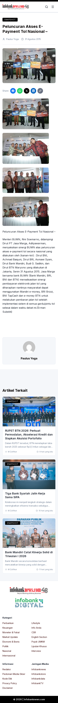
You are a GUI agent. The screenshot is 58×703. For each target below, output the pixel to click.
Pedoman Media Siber (13, 674)
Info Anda (36, 627)
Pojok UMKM (38, 641)
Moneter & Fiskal (10, 632)
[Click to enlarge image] (29, 65)
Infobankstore (39, 674)
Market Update (10, 637)
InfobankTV (37, 683)
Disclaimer (7, 688)
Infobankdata (38, 678)
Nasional (6, 651)
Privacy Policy (9, 683)
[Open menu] (53, 7)
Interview (36, 651)
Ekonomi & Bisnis (10, 641)
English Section (39, 637)
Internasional (8, 655)
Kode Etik (7, 678)
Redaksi (6, 669)
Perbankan (8, 623)
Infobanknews (39, 669)
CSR (34, 632)
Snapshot (10, 19)
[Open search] (46, 7)
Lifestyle (36, 623)
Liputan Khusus (39, 646)
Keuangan (7, 627)
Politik (5, 646)
